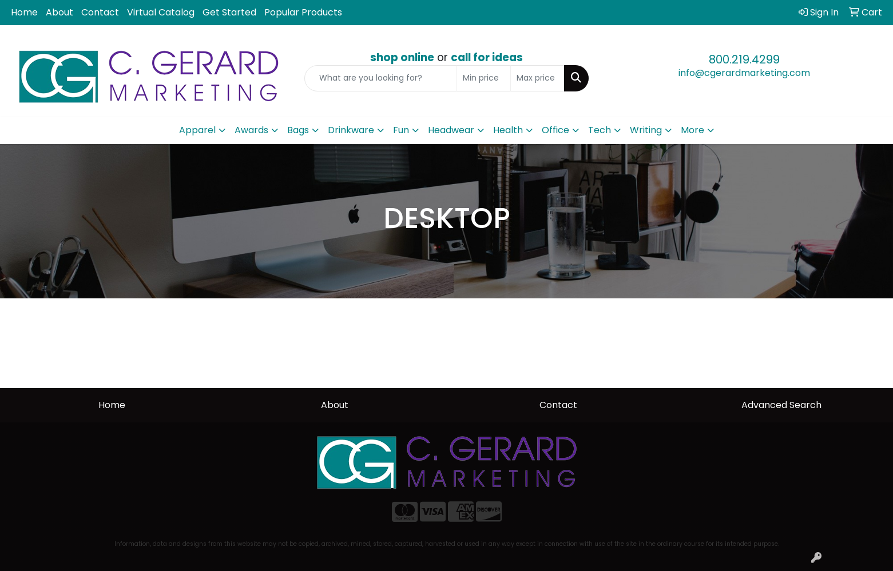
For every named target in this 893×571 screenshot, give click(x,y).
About (59, 12)
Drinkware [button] (351, 130)
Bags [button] (298, 130)
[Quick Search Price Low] (484, 78)
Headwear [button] (451, 130)
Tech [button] (599, 130)
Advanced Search (781, 405)
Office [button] (555, 130)
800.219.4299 (744, 59)
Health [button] (508, 130)
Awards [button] (251, 130)
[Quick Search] (380, 78)
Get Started (229, 12)
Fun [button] (401, 130)
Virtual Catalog (161, 12)
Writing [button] (646, 130)
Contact (100, 12)
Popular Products (303, 12)
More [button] (692, 130)
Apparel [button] (197, 130)
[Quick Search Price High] (537, 78)
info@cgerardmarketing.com (744, 72)
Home (24, 12)
